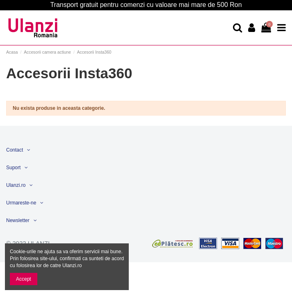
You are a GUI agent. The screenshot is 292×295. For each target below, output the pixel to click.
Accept (23, 279)
